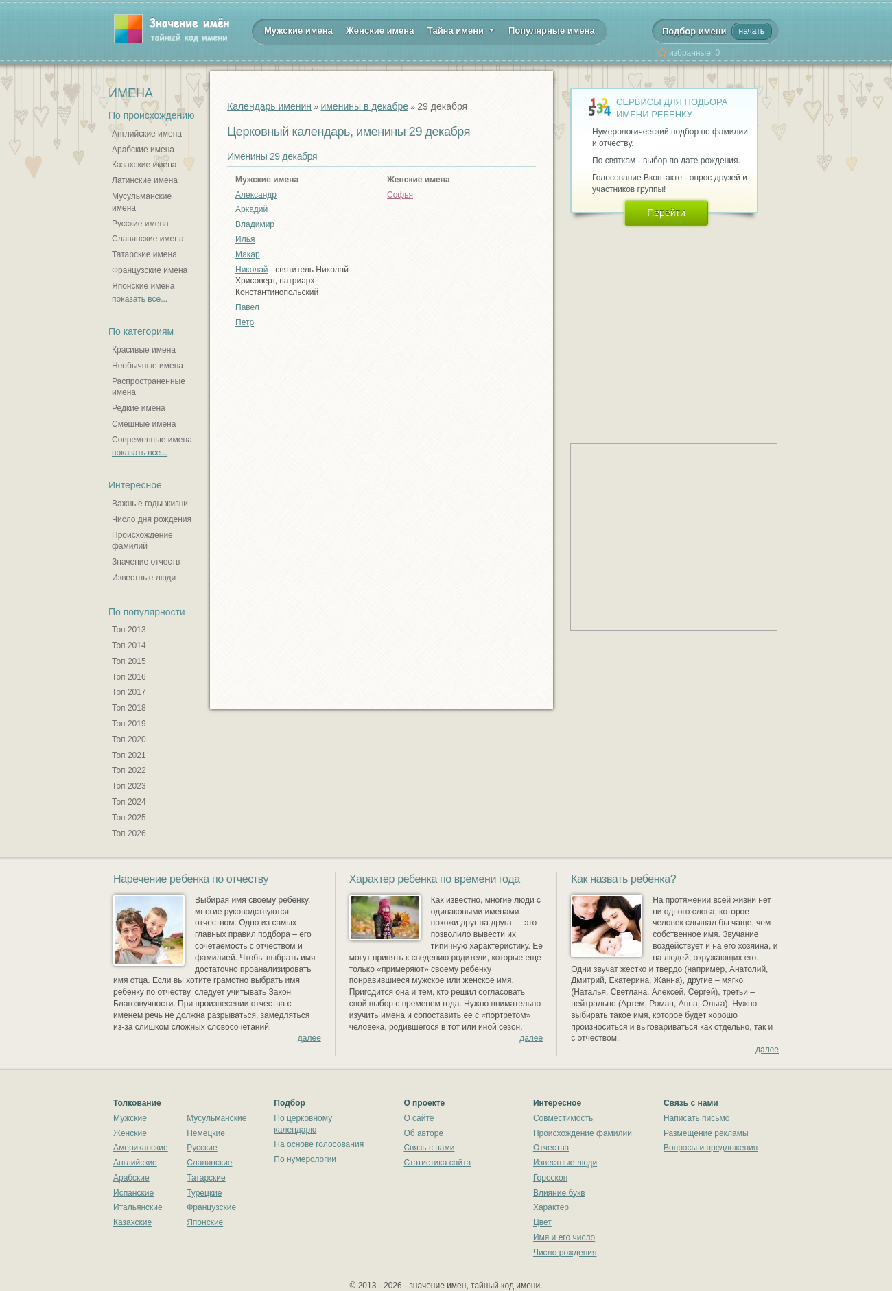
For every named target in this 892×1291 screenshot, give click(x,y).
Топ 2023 (129, 786)
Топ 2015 (129, 661)
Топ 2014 (129, 645)
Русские (202, 1147)
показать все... (139, 299)
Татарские (206, 1178)
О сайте (418, 1118)
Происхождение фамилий (142, 541)
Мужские (130, 1118)
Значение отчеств (146, 562)
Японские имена (143, 286)
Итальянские (138, 1207)
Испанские (133, 1193)
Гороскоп (550, 1178)
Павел (247, 307)
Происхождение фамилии (582, 1133)
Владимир (254, 224)
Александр (256, 195)
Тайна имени (461, 29)
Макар (247, 254)
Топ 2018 (129, 708)
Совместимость (563, 1118)
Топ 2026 (129, 833)
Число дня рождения (151, 519)
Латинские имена (145, 180)
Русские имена (140, 223)
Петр (244, 322)
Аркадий (251, 209)
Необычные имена (147, 365)
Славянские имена (148, 239)
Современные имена (152, 440)
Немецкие (206, 1133)
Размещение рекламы (706, 1133)
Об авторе (423, 1133)
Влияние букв (559, 1193)
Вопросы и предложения (711, 1147)
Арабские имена (143, 149)
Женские (130, 1133)
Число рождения (565, 1252)
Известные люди (144, 577)
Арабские (131, 1178)
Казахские (132, 1222)
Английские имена (147, 134)
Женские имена (380, 30)
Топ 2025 (129, 817)
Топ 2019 (129, 724)
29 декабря (293, 156)
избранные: (694, 53)
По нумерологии (305, 1159)
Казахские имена (144, 164)
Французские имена (149, 270)
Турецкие (204, 1193)
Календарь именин (269, 106)
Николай (251, 269)
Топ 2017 (129, 692)
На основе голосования (319, 1144)
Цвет (542, 1222)
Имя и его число (564, 1237)
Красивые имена (144, 350)
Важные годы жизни (150, 503)
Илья (245, 239)
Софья (400, 195)
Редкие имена (138, 408)
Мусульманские (216, 1118)
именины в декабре (364, 106)
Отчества (551, 1147)
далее (309, 1038)
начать (751, 31)
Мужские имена (298, 30)
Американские (140, 1147)
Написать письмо (696, 1118)
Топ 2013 (129, 630)
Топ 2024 (129, 802)
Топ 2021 (129, 755)
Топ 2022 (129, 770)
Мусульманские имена (142, 202)
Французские (211, 1207)
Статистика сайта (437, 1163)
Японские (205, 1222)
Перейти (666, 212)
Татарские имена (144, 254)
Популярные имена (551, 30)
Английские (135, 1163)
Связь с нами (428, 1147)
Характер (551, 1207)
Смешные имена (144, 424)
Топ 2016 (129, 677)
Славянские (209, 1163)
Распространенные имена (148, 387)
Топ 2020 (129, 739)
